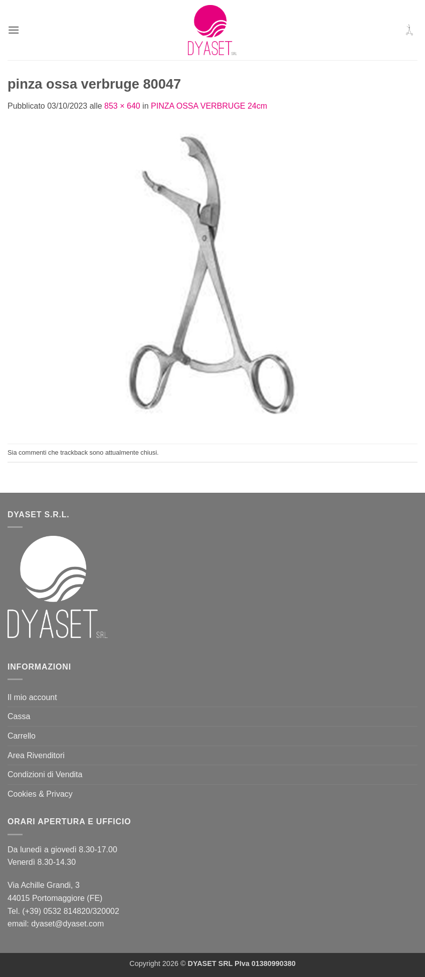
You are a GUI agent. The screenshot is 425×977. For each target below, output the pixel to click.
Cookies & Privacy (40, 794)
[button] (14, 30)
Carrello (22, 736)
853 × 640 (122, 106)
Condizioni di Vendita (45, 774)
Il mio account (32, 697)
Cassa (19, 716)
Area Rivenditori (36, 755)
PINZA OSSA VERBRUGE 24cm (209, 106)
